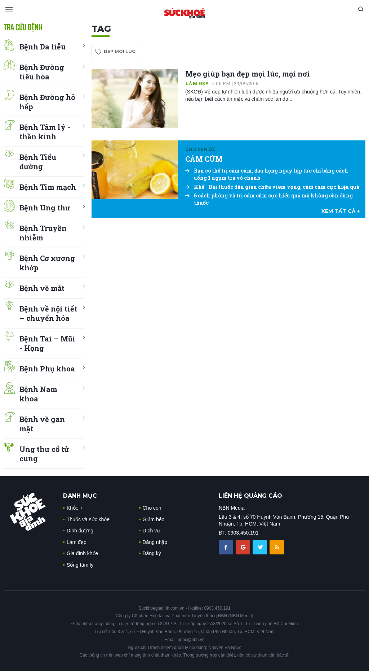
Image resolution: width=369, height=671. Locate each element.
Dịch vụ (151, 530)
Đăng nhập (155, 542)
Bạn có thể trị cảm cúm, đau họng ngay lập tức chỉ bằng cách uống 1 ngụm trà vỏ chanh (266, 174)
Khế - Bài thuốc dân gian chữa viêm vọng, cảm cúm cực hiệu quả (272, 186)
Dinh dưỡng (80, 530)
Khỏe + (75, 508)
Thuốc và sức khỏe (88, 519)
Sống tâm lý (80, 565)
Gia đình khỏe (82, 553)
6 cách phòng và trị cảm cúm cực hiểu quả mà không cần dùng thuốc (269, 199)
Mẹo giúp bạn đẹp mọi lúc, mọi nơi (247, 73)
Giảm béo (154, 519)
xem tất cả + (340, 211)
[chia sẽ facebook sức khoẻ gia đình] (227, 547)
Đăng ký (152, 553)
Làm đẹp (196, 83)
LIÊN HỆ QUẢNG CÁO (250, 495)
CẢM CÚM (204, 159)
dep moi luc (119, 51)
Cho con (152, 508)
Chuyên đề (200, 149)
